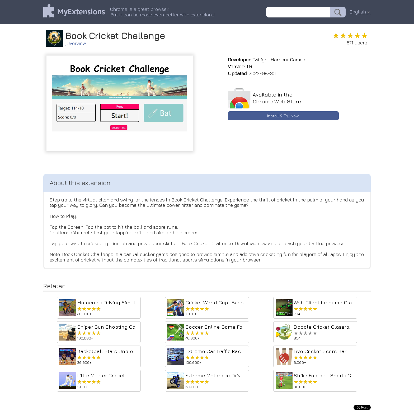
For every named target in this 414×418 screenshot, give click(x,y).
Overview (76, 43)
